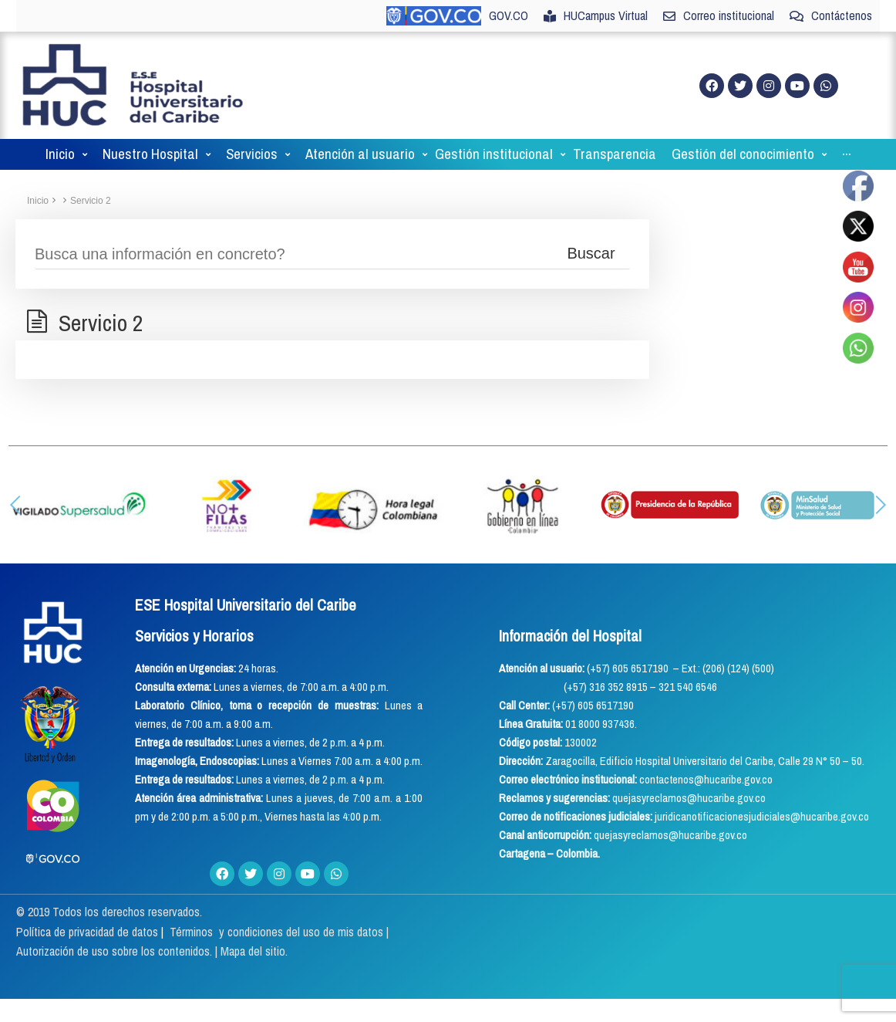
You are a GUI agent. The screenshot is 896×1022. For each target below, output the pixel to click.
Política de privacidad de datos (88, 931)
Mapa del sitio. (254, 950)
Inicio (38, 200)
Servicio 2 (90, 200)
